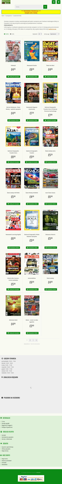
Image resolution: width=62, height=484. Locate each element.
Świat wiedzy (50, 278)
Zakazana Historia (50, 234)
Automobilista (32, 278)
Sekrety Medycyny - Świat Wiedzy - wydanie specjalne (13, 108)
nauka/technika (17, 15)
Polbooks (38, 472)
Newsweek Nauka (32, 65)
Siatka (6, 34)
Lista (12, 34)
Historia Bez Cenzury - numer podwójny (13, 279)
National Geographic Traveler (31, 152)
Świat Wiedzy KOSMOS (32, 192)
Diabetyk (13, 65)
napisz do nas (52, 29)
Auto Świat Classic (50, 192)
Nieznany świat (13, 320)
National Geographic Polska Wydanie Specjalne (31, 235)
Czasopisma (8, 15)
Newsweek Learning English (13, 234)
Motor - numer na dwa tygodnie (32, 321)
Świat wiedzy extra (50, 151)
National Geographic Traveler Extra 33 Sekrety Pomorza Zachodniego (50, 109)
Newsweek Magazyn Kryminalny (31, 108)
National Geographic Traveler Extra (13, 152)
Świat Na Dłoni (50, 65)
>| (36, 340)
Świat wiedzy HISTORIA (13, 192)
